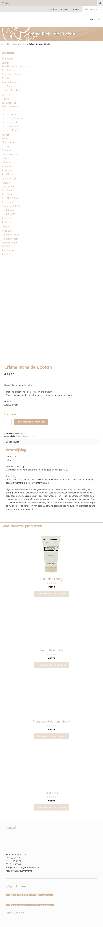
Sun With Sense (9, 174)
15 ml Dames (7, 250)
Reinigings (6, 170)
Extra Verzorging (9, 154)
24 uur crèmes (8, 142)
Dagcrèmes (6, 150)
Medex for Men (8, 162)
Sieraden (5, 226)
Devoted (5, 63)
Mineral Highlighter (10, 130)
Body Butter (7, 190)
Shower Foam (8, 222)
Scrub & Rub (7, 186)
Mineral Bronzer (8, 114)
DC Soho (5, 78)
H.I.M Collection (8, 86)
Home (14, 44)
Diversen (5, 95)
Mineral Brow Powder (11, 118)
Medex (4, 138)
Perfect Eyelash (8, 178)
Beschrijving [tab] (13, 442)
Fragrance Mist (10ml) (11, 206)
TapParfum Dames (10, 234)
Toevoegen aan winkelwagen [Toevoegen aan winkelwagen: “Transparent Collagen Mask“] (51, 736)
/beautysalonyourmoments (19, 871)
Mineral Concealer (10, 122)
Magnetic (5, 135)
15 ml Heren (7, 254)
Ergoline (5, 98)
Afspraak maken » (93, 9)
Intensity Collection (10, 90)
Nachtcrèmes (7, 166)
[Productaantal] (8, 422)
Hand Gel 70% (8, 214)
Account (65, 9)
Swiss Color (6, 230)
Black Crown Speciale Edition (15, 66)
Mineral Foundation (10, 126)
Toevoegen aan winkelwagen (30, 421)
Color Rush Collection (11, 74)
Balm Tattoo (7, 58)
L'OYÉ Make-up (8, 103)
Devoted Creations (10, 82)
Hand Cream (7, 210)
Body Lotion (7, 194)
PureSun (5, 183)
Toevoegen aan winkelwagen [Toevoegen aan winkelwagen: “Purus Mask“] (51, 807)
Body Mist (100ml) (10, 198)
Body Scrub (7, 202)
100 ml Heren (7, 246)
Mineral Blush (7, 110)
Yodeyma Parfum (9, 242)
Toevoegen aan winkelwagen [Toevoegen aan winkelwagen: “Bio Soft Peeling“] (51, 593)
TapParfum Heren (9, 238)
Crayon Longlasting (10, 106)
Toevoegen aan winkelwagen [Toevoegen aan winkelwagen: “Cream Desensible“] (51, 665)
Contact (76, 9)
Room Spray (7, 218)
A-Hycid (5, 146)
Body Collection (8, 70)
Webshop (53, 9)
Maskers (5, 158)
